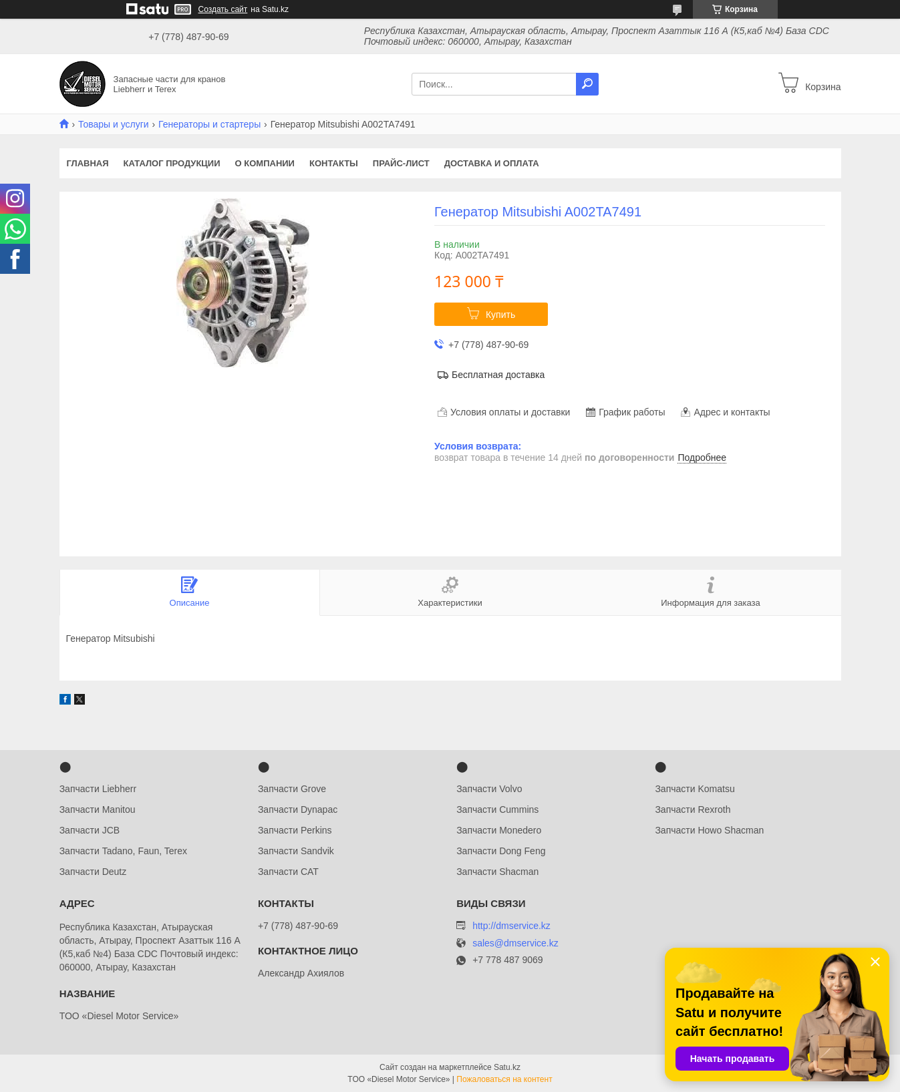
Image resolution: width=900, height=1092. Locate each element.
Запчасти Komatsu (694, 788)
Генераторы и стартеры (209, 124)
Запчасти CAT (288, 871)
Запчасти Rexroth (692, 809)
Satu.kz (507, 1067)
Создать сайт (223, 9)
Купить (500, 314)
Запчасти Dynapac (297, 809)
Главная (88, 163)
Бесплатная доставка (498, 374)
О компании (265, 163)
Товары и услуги (113, 124)
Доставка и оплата (491, 163)
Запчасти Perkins (295, 830)
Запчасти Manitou (97, 809)
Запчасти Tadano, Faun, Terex (123, 851)
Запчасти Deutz (93, 871)
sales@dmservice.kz (515, 943)
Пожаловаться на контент (504, 1079)
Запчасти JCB (89, 830)
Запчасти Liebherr (97, 788)
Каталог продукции (172, 163)
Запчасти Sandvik (296, 851)
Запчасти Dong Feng (500, 851)
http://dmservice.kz (511, 925)
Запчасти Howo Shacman (709, 830)
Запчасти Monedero (498, 830)
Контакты (333, 163)
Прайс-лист (401, 163)
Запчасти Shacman (497, 871)
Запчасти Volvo (489, 788)
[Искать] (587, 84)
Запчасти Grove (292, 788)
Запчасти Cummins (497, 809)
